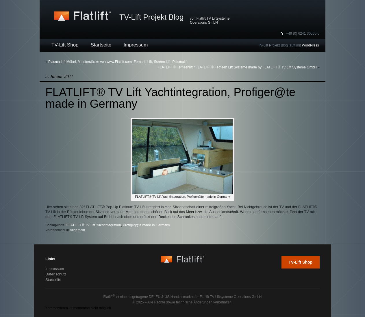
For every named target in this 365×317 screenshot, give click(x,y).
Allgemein (77, 230)
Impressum (135, 45)
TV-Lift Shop (65, 45)
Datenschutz (55, 274)
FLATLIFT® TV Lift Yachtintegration (93, 225)
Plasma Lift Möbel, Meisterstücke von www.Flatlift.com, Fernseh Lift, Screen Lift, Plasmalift (118, 62)
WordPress (310, 45)
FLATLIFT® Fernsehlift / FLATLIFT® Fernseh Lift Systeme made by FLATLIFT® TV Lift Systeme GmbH (237, 67)
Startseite (101, 45)
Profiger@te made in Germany (146, 225)
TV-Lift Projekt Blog (151, 17)
